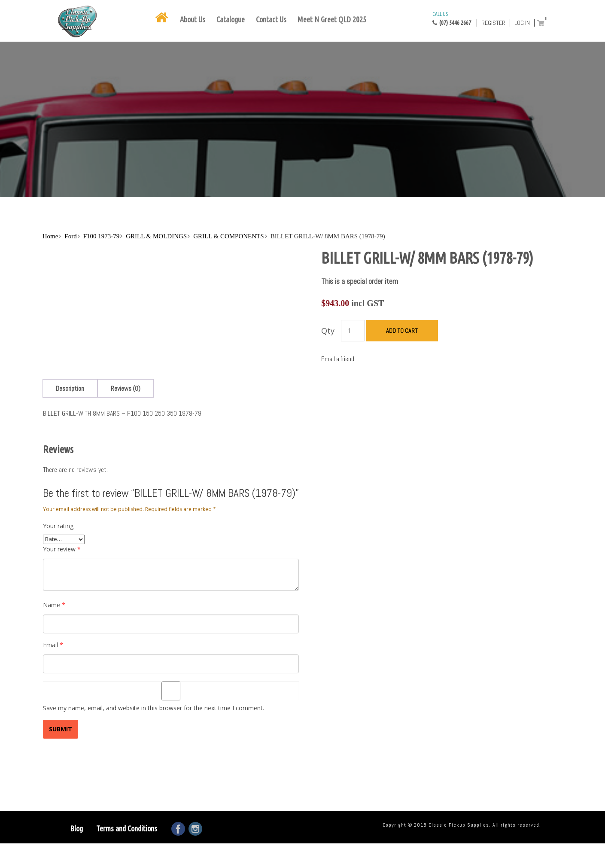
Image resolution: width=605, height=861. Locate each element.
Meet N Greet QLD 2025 (332, 19)
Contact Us (271, 19)
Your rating (58, 526)
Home (50, 236)
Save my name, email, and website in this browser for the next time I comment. (153, 708)
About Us (192, 19)
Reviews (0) (125, 388)
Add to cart (402, 331)
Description (70, 388)
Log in (522, 23)
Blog (76, 828)
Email (53, 645)
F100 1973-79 (101, 236)
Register (493, 23)
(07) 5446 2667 (451, 18)
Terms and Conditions (126, 828)
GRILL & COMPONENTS (228, 236)
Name (54, 605)
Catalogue (230, 19)
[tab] (70, 388)
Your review (62, 549)
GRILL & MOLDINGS (156, 236)
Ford (70, 236)
